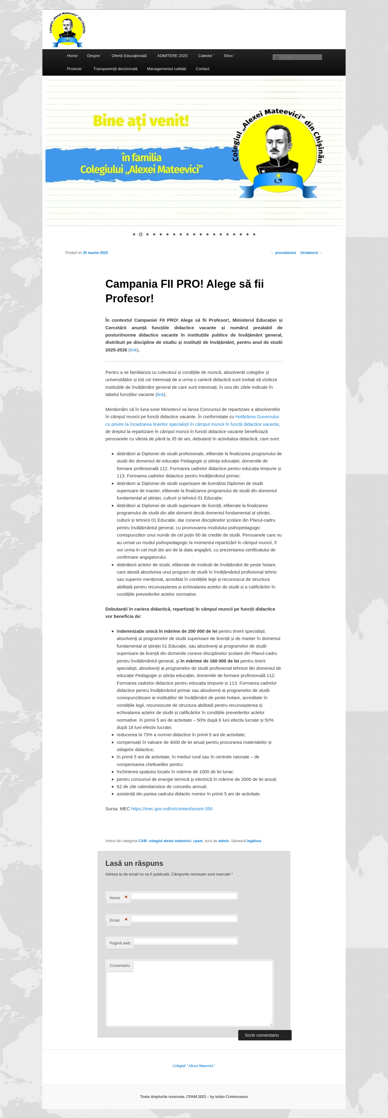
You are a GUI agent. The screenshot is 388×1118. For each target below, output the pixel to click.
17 (240, 235)
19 (254, 235)
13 (214, 235)
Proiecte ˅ (75, 68)
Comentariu (120, 965)
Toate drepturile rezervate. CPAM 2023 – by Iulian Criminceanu (194, 1097)
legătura (254, 841)
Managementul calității (166, 68)
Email (119, 920)
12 (207, 235)
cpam (197, 841)
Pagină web (120, 943)
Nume (119, 898)
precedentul (283, 253)
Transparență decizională (115, 68)
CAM (143, 841)
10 (194, 235)
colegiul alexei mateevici (170, 841)
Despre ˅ (94, 55)
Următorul (311, 253)
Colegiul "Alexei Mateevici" (194, 1066)
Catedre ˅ (206, 55)
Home (72, 55)
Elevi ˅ (229, 55)
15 (227, 235)
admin (223, 841)
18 (247, 235)
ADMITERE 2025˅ (173, 55)
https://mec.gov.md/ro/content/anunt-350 (172, 808)
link (133, 349)
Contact (202, 68)
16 (234, 235)
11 (200, 235)
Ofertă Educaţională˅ (130, 55)
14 (220, 235)
